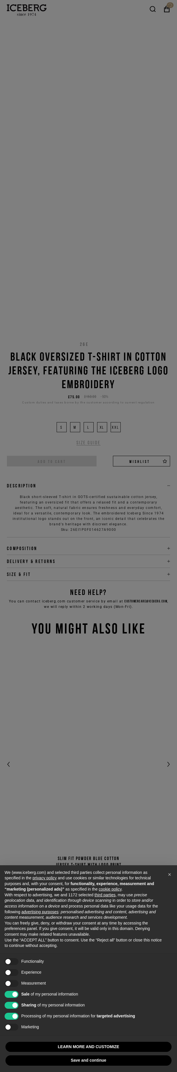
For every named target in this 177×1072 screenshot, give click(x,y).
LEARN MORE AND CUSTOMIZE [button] (88, 1046)
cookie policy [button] (110, 889)
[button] (169, 874)
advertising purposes (39, 912)
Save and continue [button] (88, 1060)
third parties (105, 895)
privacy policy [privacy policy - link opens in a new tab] (44, 878)
